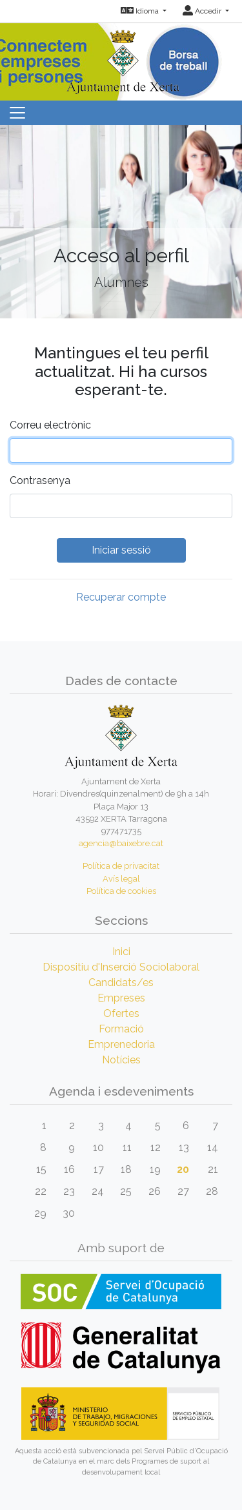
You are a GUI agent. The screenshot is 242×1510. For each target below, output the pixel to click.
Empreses (121, 998)
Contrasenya (40, 480)
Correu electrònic (50, 425)
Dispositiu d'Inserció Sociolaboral (121, 967)
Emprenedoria (121, 1044)
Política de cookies (121, 891)
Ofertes (121, 1013)
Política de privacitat (121, 866)
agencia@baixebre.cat (121, 843)
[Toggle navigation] (17, 113)
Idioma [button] (141, 10)
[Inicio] (121, 58)
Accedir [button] (203, 10)
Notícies (121, 1060)
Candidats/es (121, 982)
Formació (121, 1029)
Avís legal (121, 879)
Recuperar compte (121, 597)
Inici (121, 951)
